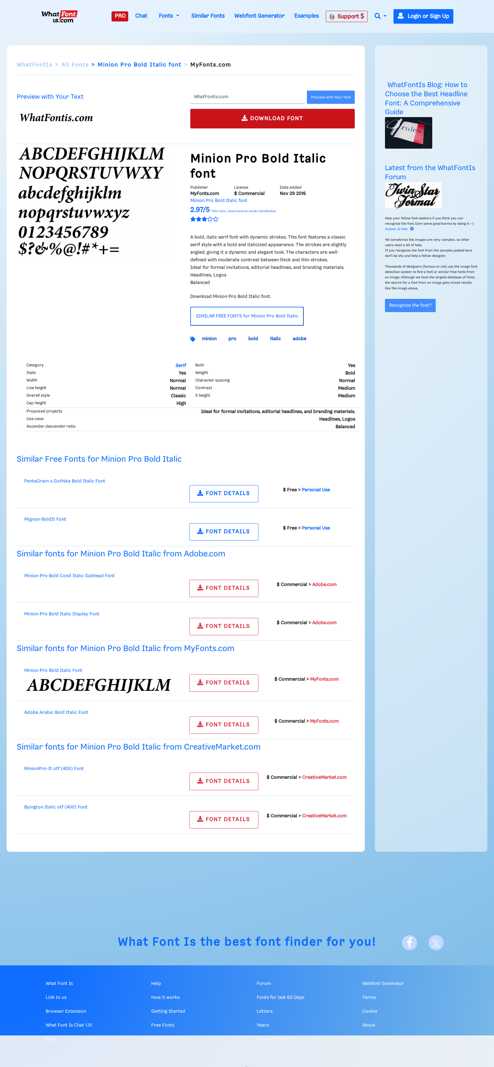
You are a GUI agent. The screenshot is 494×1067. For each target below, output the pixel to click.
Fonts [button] (167, 16)
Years (263, 1025)
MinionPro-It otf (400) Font (54, 768)
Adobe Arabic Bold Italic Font (56, 712)
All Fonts (75, 65)
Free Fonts (162, 1025)
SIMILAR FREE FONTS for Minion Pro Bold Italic (247, 316)
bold (253, 338)
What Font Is (157, 942)
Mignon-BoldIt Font (45, 519)
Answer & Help (399, 229)
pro (232, 338)
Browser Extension (66, 1011)
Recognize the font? (410, 305)
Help (156, 983)
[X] (436, 942)
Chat (141, 16)
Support (346, 16)
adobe (299, 338)
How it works (165, 997)
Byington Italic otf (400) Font (56, 807)
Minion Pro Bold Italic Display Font (61, 614)
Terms (369, 997)
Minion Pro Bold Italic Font (53, 670)
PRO (120, 16)
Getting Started (168, 1011)
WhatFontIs (35, 65)
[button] (380, 16)
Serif (180, 365)
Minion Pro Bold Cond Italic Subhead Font (69, 575)
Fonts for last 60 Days (280, 997)
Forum (264, 983)
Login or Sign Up (423, 16)
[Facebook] (409, 942)
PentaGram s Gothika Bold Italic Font (64, 481)
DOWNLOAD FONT (272, 118)
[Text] (247, 97)
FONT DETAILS (223, 493)
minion (209, 338)
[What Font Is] (59, 16)
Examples (306, 16)
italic (275, 338)
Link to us (56, 997)
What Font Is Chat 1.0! (69, 1025)
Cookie (369, 1011)
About (368, 1025)
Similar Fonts (208, 16)
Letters (265, 1011)
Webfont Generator (259, 16)
